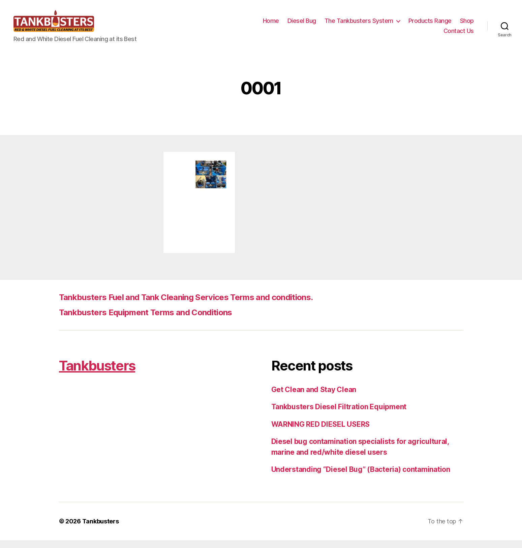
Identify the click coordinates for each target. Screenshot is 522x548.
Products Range (430, 24)
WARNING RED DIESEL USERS (320, 432)
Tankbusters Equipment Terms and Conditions (145, 320)
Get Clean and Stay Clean (314, 397)
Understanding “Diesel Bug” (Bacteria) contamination (360, 477)
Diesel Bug (301, 24)
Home (271, 24)
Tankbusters (97, 373)
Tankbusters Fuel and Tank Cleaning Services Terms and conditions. (186, 305)
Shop (467, 24)
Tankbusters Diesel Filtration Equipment (338, 414)
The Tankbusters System (359, 24)
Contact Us (458, 34)
